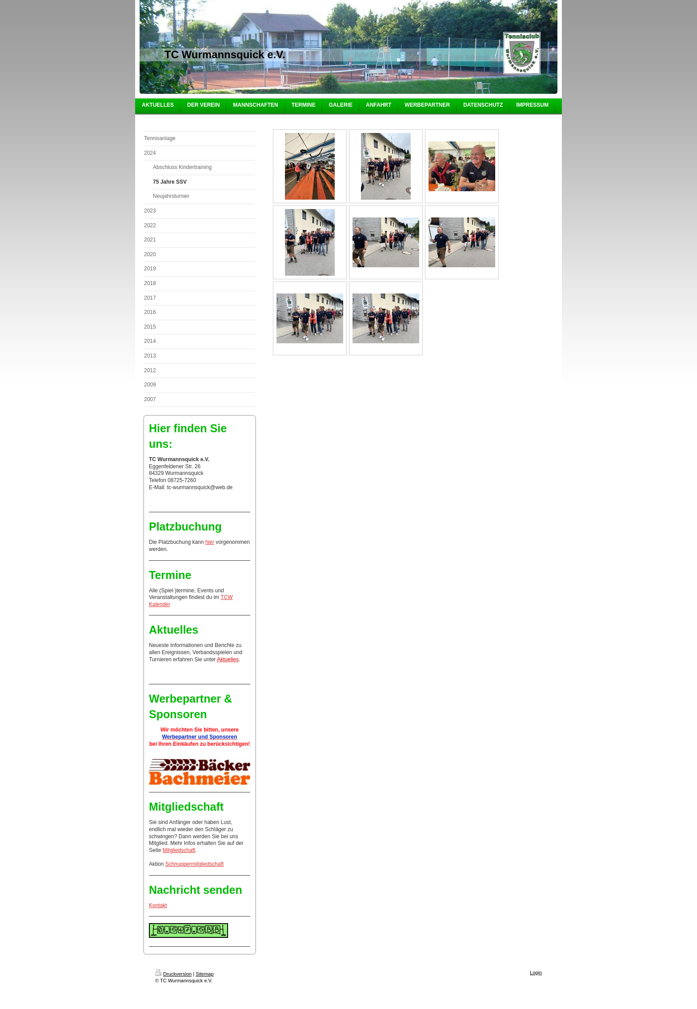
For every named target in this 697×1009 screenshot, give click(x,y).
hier (209, 542)
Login (536, 972)
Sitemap (204, 974)
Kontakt (158, 905)
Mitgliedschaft (179, 850)
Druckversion (173, 974)
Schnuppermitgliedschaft (194, 864)
